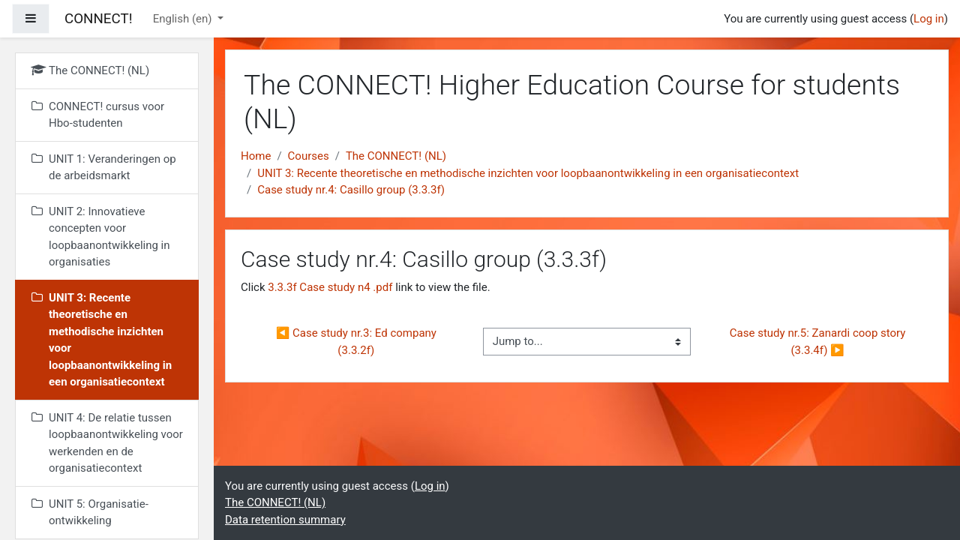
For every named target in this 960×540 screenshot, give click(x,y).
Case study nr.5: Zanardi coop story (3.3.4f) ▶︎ (819, 341)
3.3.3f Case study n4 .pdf (330, 287)
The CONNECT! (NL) (396, 156)
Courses (308, 156)
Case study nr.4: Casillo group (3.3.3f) (351, 189)
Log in (929, 19)
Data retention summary (285, 519)
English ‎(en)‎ (184, 19)
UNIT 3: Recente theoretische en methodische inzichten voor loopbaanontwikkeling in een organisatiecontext (528, 173)
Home (256, 156)
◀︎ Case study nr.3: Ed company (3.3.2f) (358, 341)
